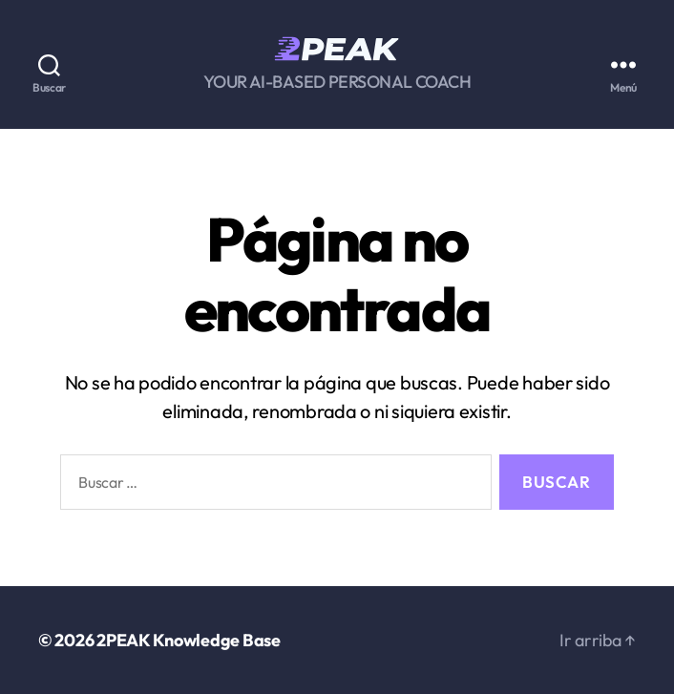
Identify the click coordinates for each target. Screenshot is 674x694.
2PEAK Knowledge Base (188, 640)
